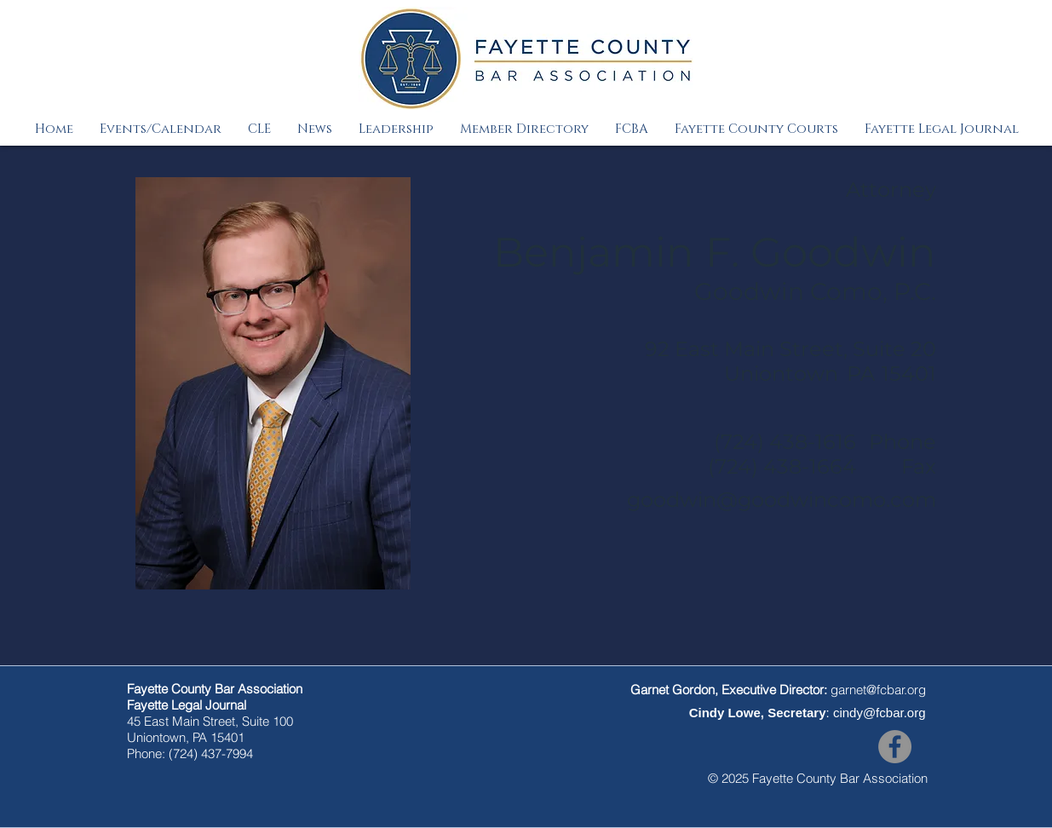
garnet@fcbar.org (878, 689)
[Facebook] (894, 746)
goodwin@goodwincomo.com (781, 499)
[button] (160, 129)
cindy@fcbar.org (879, 712)
